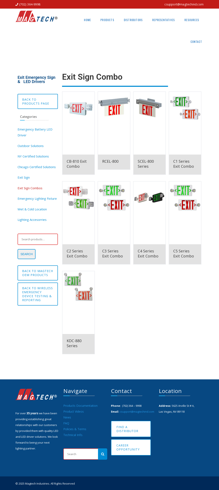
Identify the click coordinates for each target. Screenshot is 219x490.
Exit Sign (24, 177)
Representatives (163, 20)
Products (107, 20)
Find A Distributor (127, 429)
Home (87, 20)
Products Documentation (80, 406)
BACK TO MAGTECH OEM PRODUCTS (37, 273)
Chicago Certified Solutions (37, 167)
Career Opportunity (128, 447)
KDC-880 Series (74, 343)
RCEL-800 (110, 161)
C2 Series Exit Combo (77, 253)
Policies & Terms (74, 429)
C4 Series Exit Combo (148, 253)
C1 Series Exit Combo (183, 164)
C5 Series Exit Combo (183, 253)
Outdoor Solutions (31, 146)
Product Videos (73, 411)
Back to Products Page (35, 101)
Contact (196, 42)
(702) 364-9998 (29, 4)
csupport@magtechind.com (184, 4)
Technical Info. (73, 435)
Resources (192, 20)
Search (26, 254)
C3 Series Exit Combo (112, 253)
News (67, 417)
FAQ (66, 423)
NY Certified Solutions (33, 156)
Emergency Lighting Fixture (37, 198)
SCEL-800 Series (146, 164)
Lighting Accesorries (32, 219)
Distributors (133, 20)
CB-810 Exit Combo (77, 164)
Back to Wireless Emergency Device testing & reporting (37, 294)
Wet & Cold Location (32, 209)
